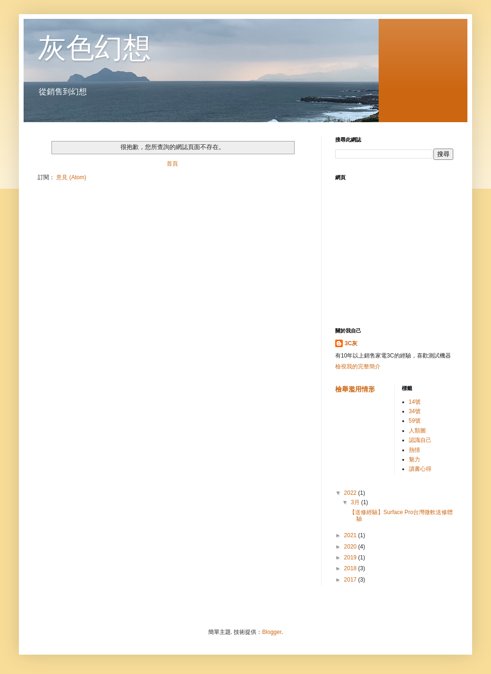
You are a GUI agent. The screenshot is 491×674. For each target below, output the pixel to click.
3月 (356, 502)
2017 (351, 579)
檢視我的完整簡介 (358, 366)
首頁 (172, 163)
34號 (415, 411)
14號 (415, 402)
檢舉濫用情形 (355, 389)
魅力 (414, 459)
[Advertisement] (394, 254)
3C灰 (351, 343)
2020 (351, 546)
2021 (351, 535)
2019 (351, 557)
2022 (351, 493)
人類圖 (417, 430)
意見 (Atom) (71, 177)
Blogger (271, 632)
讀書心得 (420, 469)
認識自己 (420, 440)
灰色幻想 (94, 48)
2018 (351, 568)
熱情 (414, 450)
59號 (415, 420)
